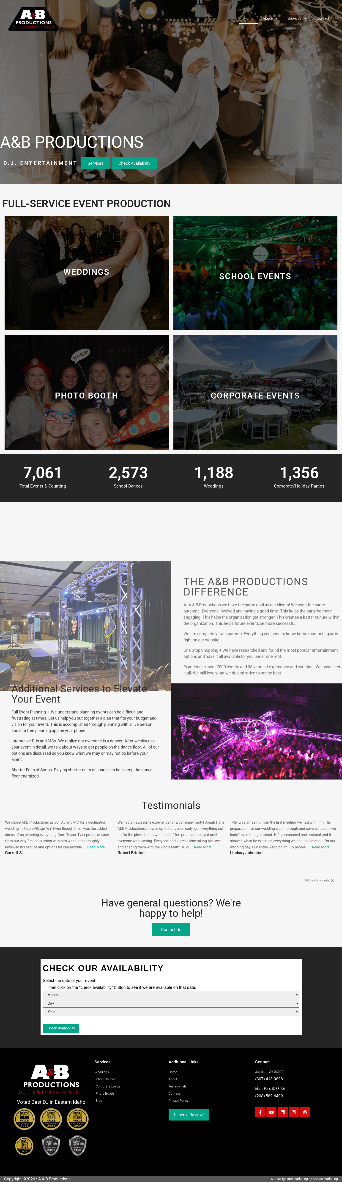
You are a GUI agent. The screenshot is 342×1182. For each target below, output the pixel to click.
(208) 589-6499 (269, 1095)
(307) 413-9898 (269, 1078)
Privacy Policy (178, 1101)
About (270, 18)
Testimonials (177, 1086)
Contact (323, 18)
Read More (96, 847)
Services (297, 18)
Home (249, 18)
